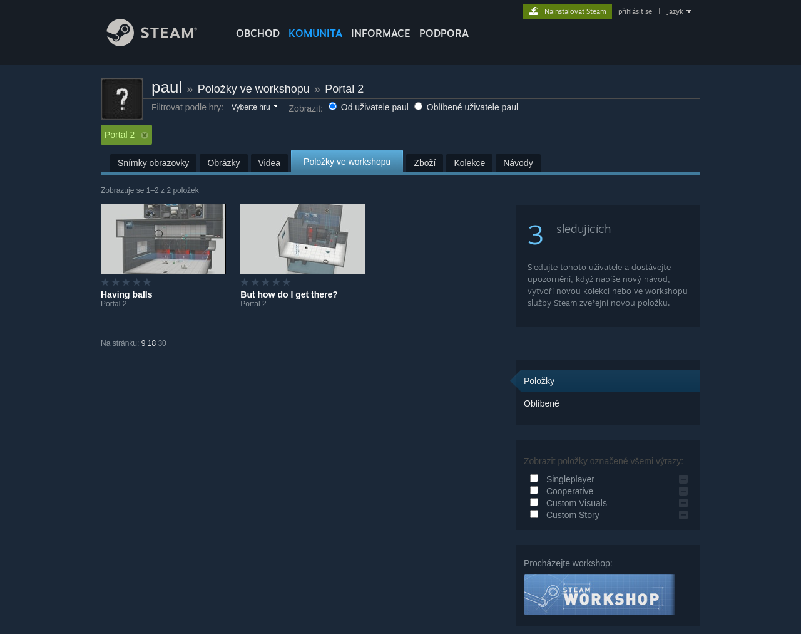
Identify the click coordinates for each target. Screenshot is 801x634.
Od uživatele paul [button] (370, 107)
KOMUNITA (315, 33)
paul (166, 87)
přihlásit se (635, 11)
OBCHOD (258, 33)
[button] (254, 108)
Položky (539, 381)
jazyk (675, 11)
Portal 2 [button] (126, 135)
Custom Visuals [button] (566, 503)
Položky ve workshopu (254, 89)
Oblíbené (541, 403)
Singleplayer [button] (560, 479)
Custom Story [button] (562, 515)
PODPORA (444, 33)
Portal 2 (344, 89)
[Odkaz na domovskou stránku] (161, 43)
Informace (381, 33)
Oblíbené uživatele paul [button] (466, 107)
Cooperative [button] (559, 491)
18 (152, 343)
